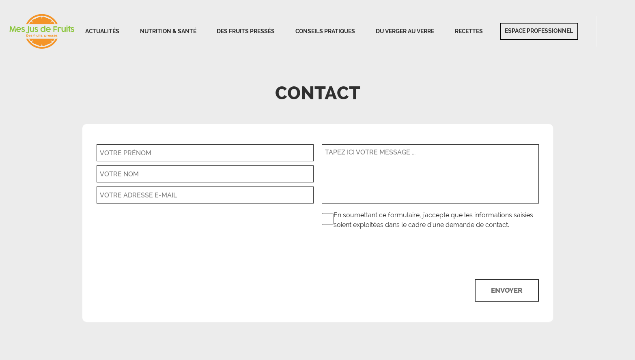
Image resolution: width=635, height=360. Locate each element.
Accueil (42, 31)
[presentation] (477, 253)
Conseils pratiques (325, 31)
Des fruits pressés (246, 31)
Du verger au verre (405, 31)
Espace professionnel (539, 31)
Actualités (102, 31)
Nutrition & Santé (168, 31)
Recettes (469, 31)
